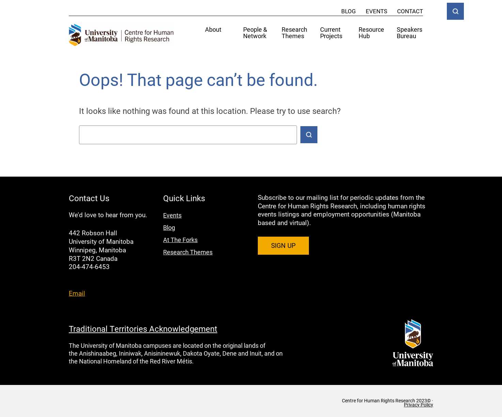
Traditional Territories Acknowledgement (143, 328)
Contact (410, 11)
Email (77, 293)
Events (376, 11)
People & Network (255, 33)
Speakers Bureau (409, 33)
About (213, 29)
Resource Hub (371, 33)
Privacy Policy (418, 405)
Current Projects (331, 33)
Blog (348, 11)
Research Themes (294, 33)
